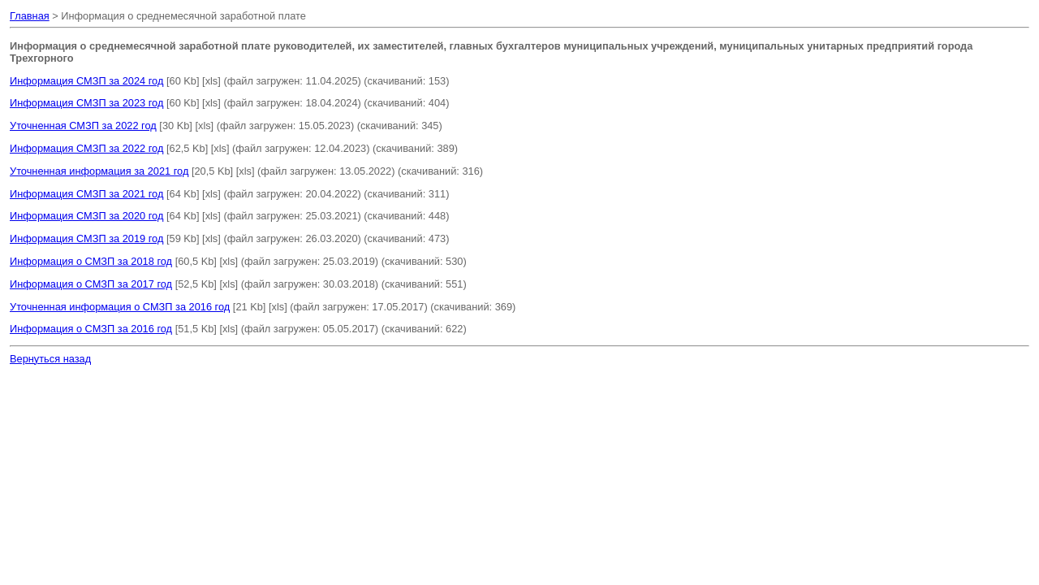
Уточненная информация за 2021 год (99, 171)
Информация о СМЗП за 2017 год (91, 284)
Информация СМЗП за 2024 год (86, 81)
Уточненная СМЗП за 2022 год (83, 125)
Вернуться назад (50, 359)
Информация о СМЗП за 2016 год (91, 329)
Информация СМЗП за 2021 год (86, 194)
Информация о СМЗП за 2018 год (91, 261)
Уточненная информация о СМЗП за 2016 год (120, 307)
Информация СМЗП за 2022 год (86, 148)
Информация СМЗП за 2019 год (86, 238)
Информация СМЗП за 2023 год (86, 103)
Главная (30, 16)
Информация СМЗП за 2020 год (86, 216)
